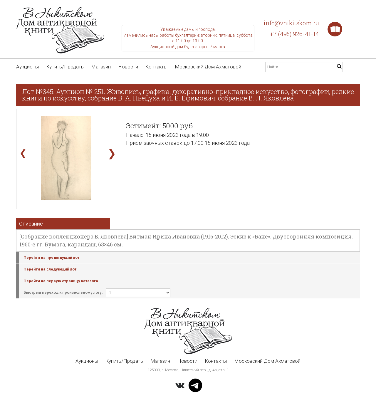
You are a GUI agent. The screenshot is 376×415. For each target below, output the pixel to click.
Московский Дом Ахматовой (208, 67)
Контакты (156, 67)
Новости (128, 67)
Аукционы (27, 67)
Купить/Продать (65, 67)
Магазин (101, 67)
